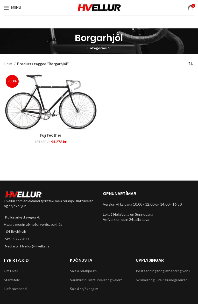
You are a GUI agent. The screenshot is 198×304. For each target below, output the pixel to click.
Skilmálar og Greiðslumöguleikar (161, 280)
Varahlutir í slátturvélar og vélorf (96, 280)
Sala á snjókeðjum (84, 288)
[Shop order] (190, 64)
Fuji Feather (50, 135)
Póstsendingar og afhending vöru (163, 271)
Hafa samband (15, 288)
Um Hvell (11, 271)
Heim (8, 63)
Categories (97, 48)
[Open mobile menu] (12, 8)
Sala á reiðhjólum (83, 271)
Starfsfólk (12, 280)
